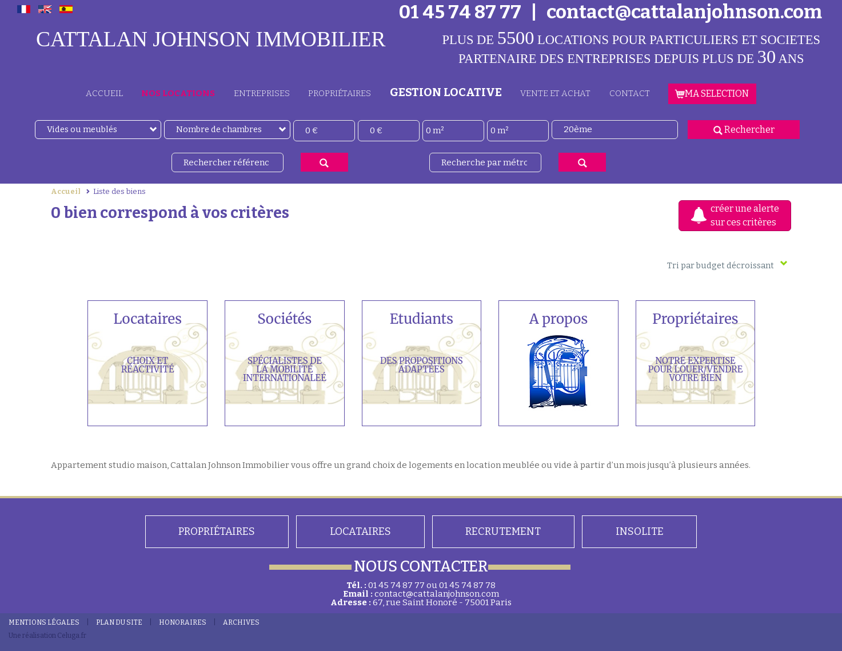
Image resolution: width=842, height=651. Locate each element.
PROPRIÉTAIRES (339, 93)
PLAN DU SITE (119, 622)
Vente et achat (555, 93)
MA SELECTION (712, 93)
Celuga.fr (71, 636)
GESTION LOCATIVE (446, 92)
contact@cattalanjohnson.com (436, 594)
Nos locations (178, 93)
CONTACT (629, 93)
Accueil (66, 191)
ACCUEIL (104, 93)
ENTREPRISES (262, 93)
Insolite (640, 531)
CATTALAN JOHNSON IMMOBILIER (211, 39)
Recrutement (503, 531)
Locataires (360, 531)
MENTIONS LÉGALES (44, 622)
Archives (241, 622)
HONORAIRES (182, 622)
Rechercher (744, 129)
